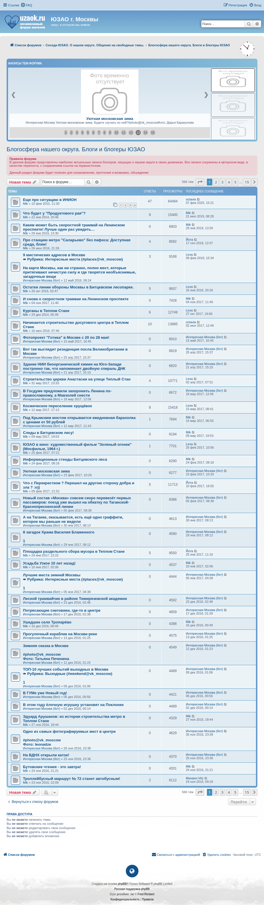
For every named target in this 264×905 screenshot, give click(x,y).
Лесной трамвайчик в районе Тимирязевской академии (75, 598)
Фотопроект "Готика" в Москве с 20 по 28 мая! (66, 337)
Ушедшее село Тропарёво (47, 622)
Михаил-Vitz (194, 778)
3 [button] (222, 182)
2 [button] (216, 182)
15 (153, 132)
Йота (189, 239)
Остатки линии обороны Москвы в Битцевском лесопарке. (78, 287)
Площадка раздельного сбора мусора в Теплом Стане (74, 551)
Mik (25, 203)
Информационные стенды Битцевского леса (65, 459)
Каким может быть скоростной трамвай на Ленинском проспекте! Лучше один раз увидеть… (74, 227)
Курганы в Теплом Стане (46, 311)
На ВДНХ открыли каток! (46, 755)
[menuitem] (26, 5)
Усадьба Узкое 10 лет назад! (49, 563)
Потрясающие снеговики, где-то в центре (62, 610)
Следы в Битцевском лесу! (48, 433)
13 (138, 132)
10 (116, 132)
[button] (200, 182)
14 (145, 132)
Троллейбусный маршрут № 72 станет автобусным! (71, 778)
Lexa (189, 254)
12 (131, 132)
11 (123, 132)
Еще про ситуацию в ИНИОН (50, 200)
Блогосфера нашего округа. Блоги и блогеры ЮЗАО (76, 149)
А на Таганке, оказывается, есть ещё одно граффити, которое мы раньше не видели (73, 519)
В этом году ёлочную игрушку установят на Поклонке (73, 705)
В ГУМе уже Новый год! (45, 693)
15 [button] (247, 182)
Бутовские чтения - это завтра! (52, 767)
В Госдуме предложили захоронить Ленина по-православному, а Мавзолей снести (67, 393)
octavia (191, 199)
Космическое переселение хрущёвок (57, 406)
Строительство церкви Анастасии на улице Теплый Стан (76, 379)
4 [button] (229, 182)
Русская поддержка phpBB (132, 889)
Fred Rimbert (146, 894)
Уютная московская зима (109, 118)
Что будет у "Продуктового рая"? (54, 213)
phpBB (122, 883)
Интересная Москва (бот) (41, 280)
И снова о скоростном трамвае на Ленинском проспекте (75, 299)
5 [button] (235, 182)
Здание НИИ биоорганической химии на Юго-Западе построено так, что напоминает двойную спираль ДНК (74, 366)
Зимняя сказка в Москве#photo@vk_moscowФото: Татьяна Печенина (46, 652)
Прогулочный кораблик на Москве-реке (60, 634)
